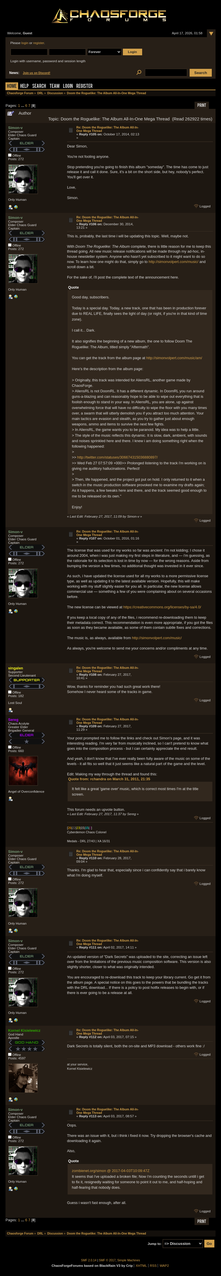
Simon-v (15, 128)
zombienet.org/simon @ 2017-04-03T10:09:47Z (111, 1171)
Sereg (13, 719)
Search (39, 86)
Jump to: (155, 1243)
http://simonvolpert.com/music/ (174, 262)
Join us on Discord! (36, 73)
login (24, 43)
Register (84, 86)
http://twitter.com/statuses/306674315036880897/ (117, 457)
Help (24, 86)
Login (68, 86)
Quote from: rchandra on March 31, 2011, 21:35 (109, 779)
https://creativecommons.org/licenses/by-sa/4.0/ (162, 607)
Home (12, 86)
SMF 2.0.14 (89, 1260)
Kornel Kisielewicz (24, 1030)
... (23, 105)
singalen (15, 668)
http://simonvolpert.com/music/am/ (174, 358)
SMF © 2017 (107, 1260)
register (38, 43)
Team (54, 86)
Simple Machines (128, 1260)
